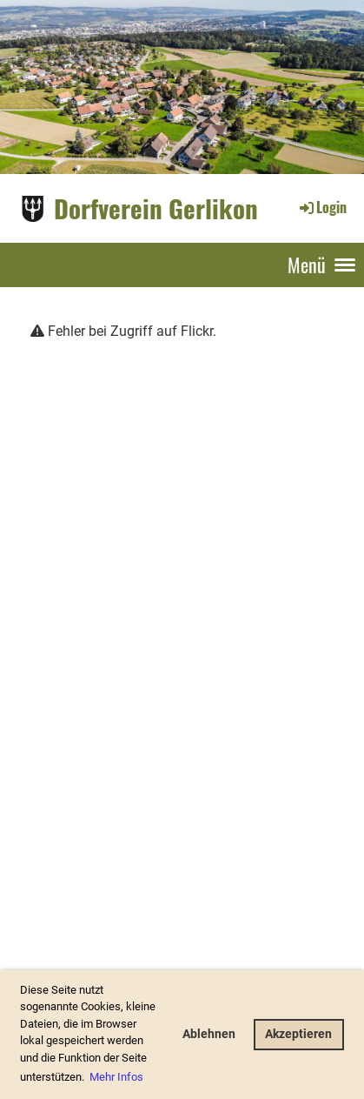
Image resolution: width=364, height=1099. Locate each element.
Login (322, 207)
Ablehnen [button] (208, 1034)
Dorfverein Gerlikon (156, 207)
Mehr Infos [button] (116, 1076)
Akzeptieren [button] (298, 1034)
